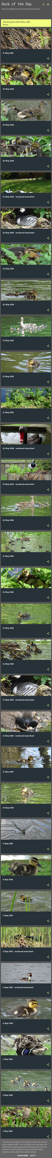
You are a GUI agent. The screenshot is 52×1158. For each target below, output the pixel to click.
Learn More (22, 1156)
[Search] (43, 4)
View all (5, 25)
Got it (33, 1156)
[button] (48, 58)
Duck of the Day (17, 4)
